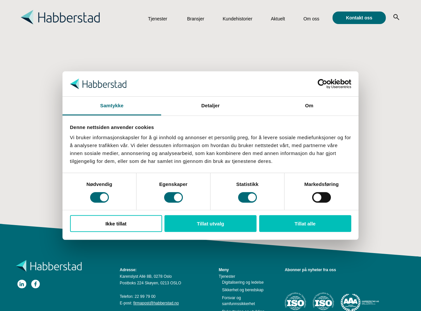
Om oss (311, 18)
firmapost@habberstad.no (156, 303)
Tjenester (157, 18)
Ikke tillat (115, 223)
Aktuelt (278, 18)
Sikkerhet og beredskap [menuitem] (242, 290)
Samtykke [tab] (112, 105)
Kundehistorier (237, 18)
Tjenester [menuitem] (227, 276)
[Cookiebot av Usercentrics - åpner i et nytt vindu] (322, 84)
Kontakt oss (359, 17)
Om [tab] (309, 105)
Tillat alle (305, 223)
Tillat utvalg (210, 223)
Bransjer (195, 18)
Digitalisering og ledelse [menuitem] (243, 282)
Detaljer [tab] (210, 105)
